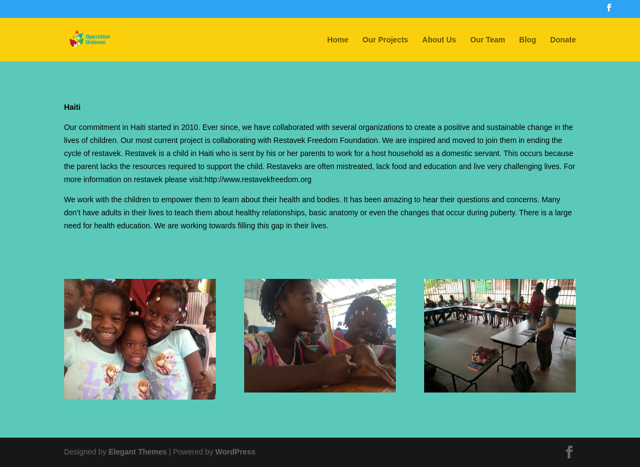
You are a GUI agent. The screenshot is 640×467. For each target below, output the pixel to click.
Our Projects (385, 40)
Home (338, 40)
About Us (439, 40)
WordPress (235, 451)
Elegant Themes (137, 451)
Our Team (487, 40)
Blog (527, 40)
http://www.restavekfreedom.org (258, 179)
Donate (563, 40)
